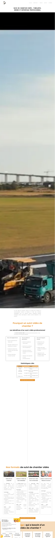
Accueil (30, 2)
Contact (45, 2)
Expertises (35, 2)
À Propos (50, 2)
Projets (41, 2)
